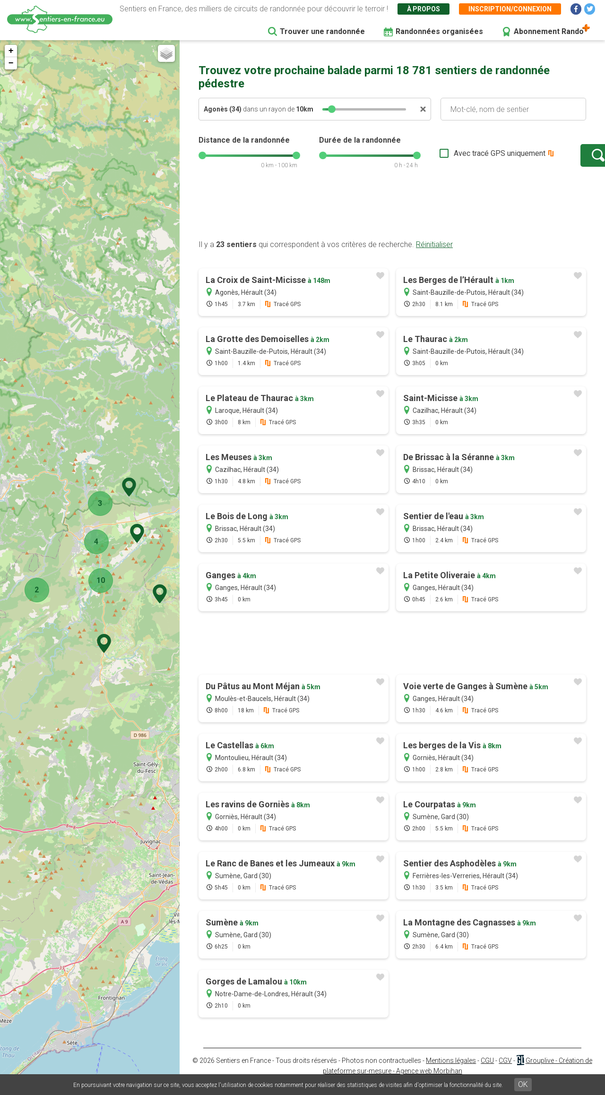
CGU (487, 1070)
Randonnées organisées (439, 31)
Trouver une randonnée (322, 31)
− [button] (11, 63)
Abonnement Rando (549, 31)
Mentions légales (451, 1070)
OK (523, 1084)
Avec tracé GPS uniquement (470, 158)
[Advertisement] (392, 218)
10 (98, 580)
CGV (505, 1070)
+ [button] (11, 51)
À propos (423, 9)
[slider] (332, 109)
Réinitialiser (434, 253)
